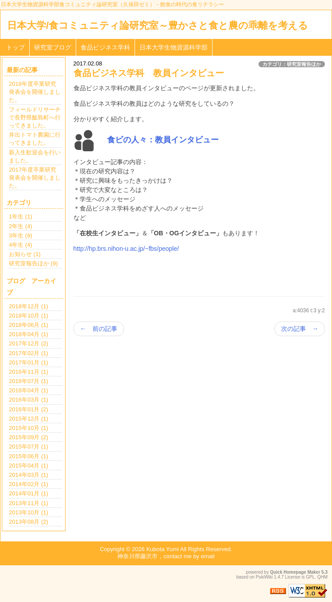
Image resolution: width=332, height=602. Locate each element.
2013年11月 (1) (28, 503)
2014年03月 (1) (28, 475)
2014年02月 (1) (28, 484)
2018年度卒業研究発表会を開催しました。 (35, 92)
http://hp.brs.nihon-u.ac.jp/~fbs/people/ (126, 248)
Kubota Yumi (162, 549)
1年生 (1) (20, 216)
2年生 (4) (20, 226)
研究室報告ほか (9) (33, 263)
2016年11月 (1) (28, 371)
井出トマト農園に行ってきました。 (35, 138)
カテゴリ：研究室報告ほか (292, 64)
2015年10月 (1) (28, 428)
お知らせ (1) (25, 254)
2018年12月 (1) (28, 306)
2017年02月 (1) (28, 353)
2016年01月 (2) (28, 409)
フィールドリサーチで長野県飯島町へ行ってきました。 (35, 117)
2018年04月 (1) (28, 334)
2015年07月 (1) (28, 446)
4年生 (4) (20, 245)
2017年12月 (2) (28, 343)
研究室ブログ (52, 47)
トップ (15, 47)
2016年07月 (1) (28, 381)
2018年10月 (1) (28, 315)
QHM (322, 577)
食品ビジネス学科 (105, 47)
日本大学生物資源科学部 (173, 47)
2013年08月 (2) (28, 521)
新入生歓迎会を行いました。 (35, 156)
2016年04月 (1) (28, 390)
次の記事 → (299, 328)
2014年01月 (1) (28, 493)
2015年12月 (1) (28, 418)
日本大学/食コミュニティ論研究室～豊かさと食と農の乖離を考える (157, 25)
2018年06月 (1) (28, 325)
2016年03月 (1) (28, 399)
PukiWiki (264, 577)
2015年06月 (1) (28, 456)
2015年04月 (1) (28, 465)
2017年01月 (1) (28, 362)
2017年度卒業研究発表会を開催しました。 (35, 177)
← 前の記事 (98, 328)
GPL (310, 577)
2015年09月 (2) (28, 437)
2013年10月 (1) (28, 512)
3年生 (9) (20, 235)
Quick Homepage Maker (295, 572)
